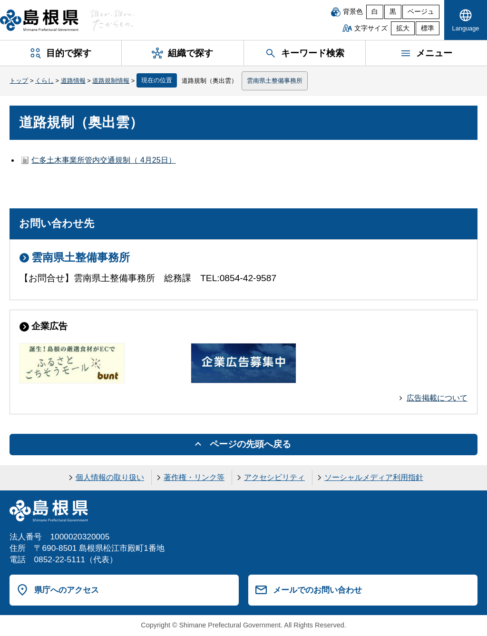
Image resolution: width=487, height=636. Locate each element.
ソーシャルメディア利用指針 (373, 477)
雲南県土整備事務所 (274, 80)
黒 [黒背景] (393, 11)
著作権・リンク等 (194, 477)
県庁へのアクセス (66, 590)
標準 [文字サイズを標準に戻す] (427, 28)
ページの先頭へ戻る (250, 444)
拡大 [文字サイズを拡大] (402, 28)
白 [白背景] (374, 11)
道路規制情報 (110, 80)
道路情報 (73, 80)
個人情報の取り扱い (110, 477)
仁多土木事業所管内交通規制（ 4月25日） (103, 160)
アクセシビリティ (274, 477)
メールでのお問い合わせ (317, 590)
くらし (44, 80)
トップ (19, 80)
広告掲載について (437, 398)
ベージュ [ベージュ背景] (421, 11)
